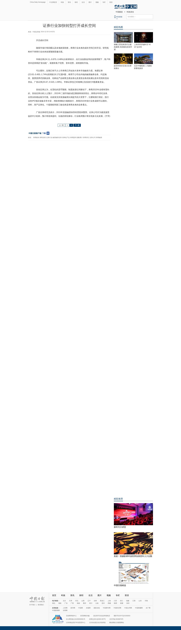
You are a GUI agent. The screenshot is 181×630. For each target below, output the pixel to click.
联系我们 (41, 605)
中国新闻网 (56, 610)
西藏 (109, 603)
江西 (133, 601)
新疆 (121, 603)
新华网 (73, 608)
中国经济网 (117, 608)
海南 (78, 603)
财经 (76, 2)
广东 (66, 603)
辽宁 (89, 601)
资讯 (69, 2)
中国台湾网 (128, 608)
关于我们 (32, 605)
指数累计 (80, 137)
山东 (140, 601)
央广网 (148, 608)
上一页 (61, 125)
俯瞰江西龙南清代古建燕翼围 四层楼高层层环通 (123, 47)
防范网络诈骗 (84, 616)
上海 (109, 601)
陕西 (115, 603)
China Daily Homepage (37, 2)
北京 (64, 601)
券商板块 (36, 137)
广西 (72, 603)
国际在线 (97, 608)
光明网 (65, 610)
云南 (96, 603)
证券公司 (93, 137)
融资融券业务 (57, 137)
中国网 (80, 608)
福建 (127, 601)
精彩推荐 (118, 499)
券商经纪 (86, 137)
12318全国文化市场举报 (97, 622)
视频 (97, 2)
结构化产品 (66, 137)
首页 (54, 595)
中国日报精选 (120, 585)
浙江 (121, 601)
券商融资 (99, 137)
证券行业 (49, 137)
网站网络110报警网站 (116, 622)
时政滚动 (130, 12)
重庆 (84, 603)
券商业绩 (43, 137)
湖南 (59, 603)
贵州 (103, 603)
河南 (146, 601)
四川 (90, 603)
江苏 (115, 601)
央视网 (88, 608)
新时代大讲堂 (120, 527)
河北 (76, 601)
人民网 (65, 608)
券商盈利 (73, 137)
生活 (83, 2)
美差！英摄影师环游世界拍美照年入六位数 (133, 556)
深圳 (127, 603)
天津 (70, 601)
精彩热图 (118, 27)
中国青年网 (106, 608)
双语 (110, 2)
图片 (90, 2)
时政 (62, 2)
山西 (82, 601)
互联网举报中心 (71, 616)
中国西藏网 (139, 608)
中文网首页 (53, 2)
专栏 (104, 2)
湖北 (53, 603)
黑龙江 (102, 601)
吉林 (95, 601)
